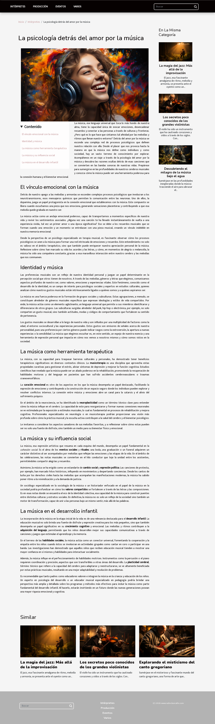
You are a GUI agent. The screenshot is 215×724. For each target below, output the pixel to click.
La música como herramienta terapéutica (44, 148)
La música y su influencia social (38, 155)
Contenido (32, 127)
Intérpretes (17, 6)
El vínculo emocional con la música (40, 134)
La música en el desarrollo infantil (40, 162)
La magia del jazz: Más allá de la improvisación (175, 69)
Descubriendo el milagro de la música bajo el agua (176, 172)
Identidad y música (32, 141)
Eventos (60, 6)
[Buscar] (176, 7)
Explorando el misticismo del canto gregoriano (167, 665)
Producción (40, 6)
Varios (77, 6)
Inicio (21, 22)
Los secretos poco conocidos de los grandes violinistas (176, 121)
